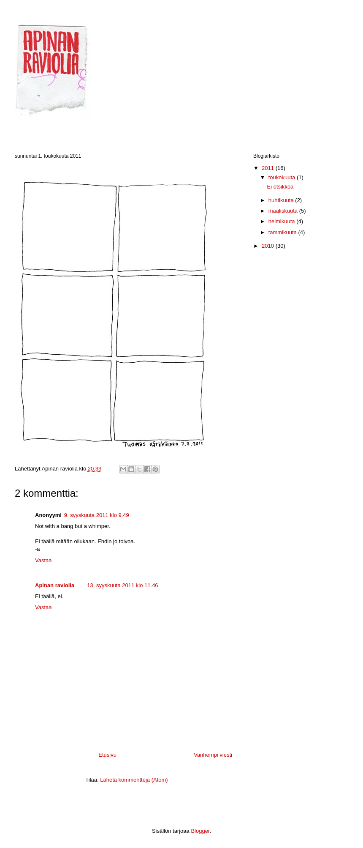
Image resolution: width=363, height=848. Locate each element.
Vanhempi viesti (213, 755)
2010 (269, 246)
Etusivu (107, 755)
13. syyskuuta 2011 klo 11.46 (122, 585)
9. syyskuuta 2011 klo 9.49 (96, 515)
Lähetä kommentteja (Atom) (134, 780)
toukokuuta (282, 177)
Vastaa (43, 560)
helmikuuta (282, 221)
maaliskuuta (283, 211)
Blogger (200, 831)
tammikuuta (283, 232)
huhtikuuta (281, 200)
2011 (269, 168)
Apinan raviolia (54, 585)
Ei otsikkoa (280, 186)
